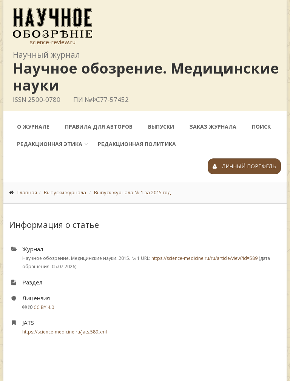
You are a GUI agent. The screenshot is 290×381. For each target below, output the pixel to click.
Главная (27, 192)
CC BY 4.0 (44, 307)
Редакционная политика (137, 143)
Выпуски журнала (65, 192)
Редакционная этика (49, 143)
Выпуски (161, 126)
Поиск (261, 126)
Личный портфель (244, 166)
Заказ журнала (213, 126)
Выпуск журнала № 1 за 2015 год (132, 192)
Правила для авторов (99, 126)
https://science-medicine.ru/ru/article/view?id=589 (204, 258)
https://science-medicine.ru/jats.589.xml (64, 332)
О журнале (33, 126)
